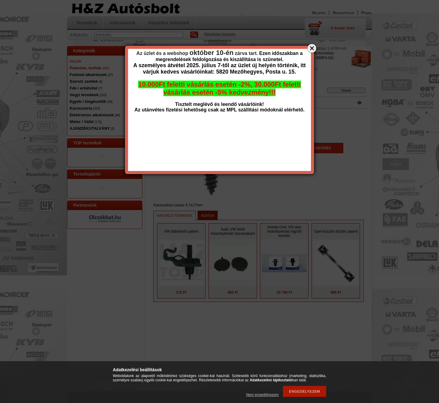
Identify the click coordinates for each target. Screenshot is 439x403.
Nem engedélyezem (262, 395)
